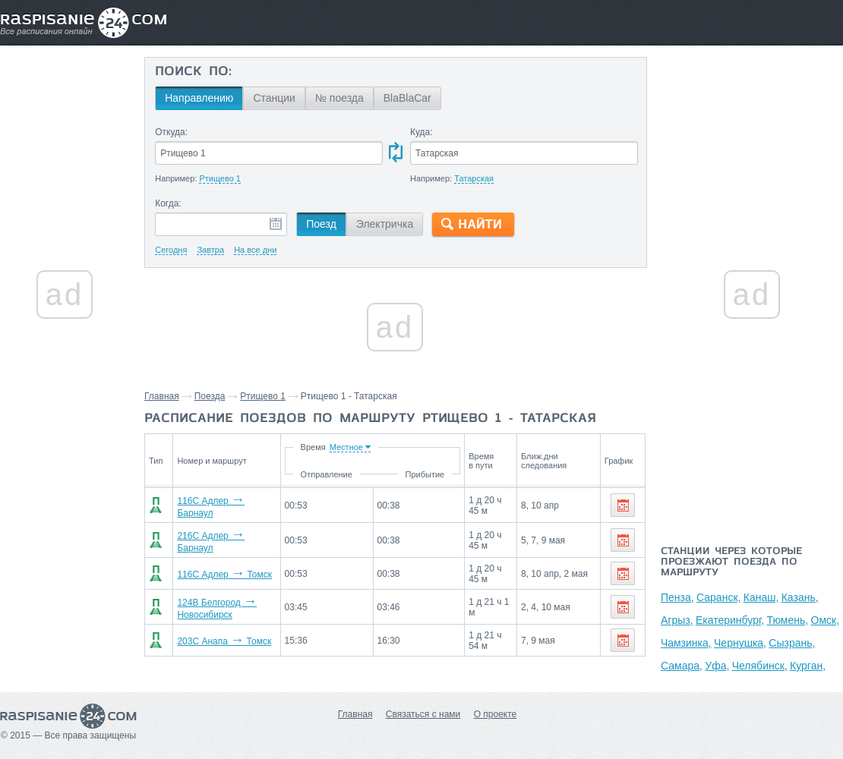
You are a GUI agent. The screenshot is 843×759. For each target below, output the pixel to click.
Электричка (384, 224)
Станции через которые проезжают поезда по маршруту (731, 562)
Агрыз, (677, 620)
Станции (274, 98)
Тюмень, (788, 620)
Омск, (825, 620)
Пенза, (677, 597)
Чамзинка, (686, 643)
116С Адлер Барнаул (225, 504)
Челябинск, (760, 666)
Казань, (800, 597)
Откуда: (171, 132)
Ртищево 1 (263, 396)
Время (347, 447)
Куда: (421, 132)
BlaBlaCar (407, 98)
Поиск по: (193, 72)
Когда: (168, 203)
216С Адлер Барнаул (225, 536)
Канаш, (761, 597)
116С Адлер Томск (219, 568)
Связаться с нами (423, 714)
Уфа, (717, 666)
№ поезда (339, 98)
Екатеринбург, (730, 620)
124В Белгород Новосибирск (241, 600)
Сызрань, (792, 643)
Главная (161, 396)
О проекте (495, 714)
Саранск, (718, 597)
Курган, (808, 666)
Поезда (210, 396)
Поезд (321, 224)
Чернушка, (740, 643)
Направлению (199, 98)
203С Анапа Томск (219, 632)
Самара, (681, 666)
